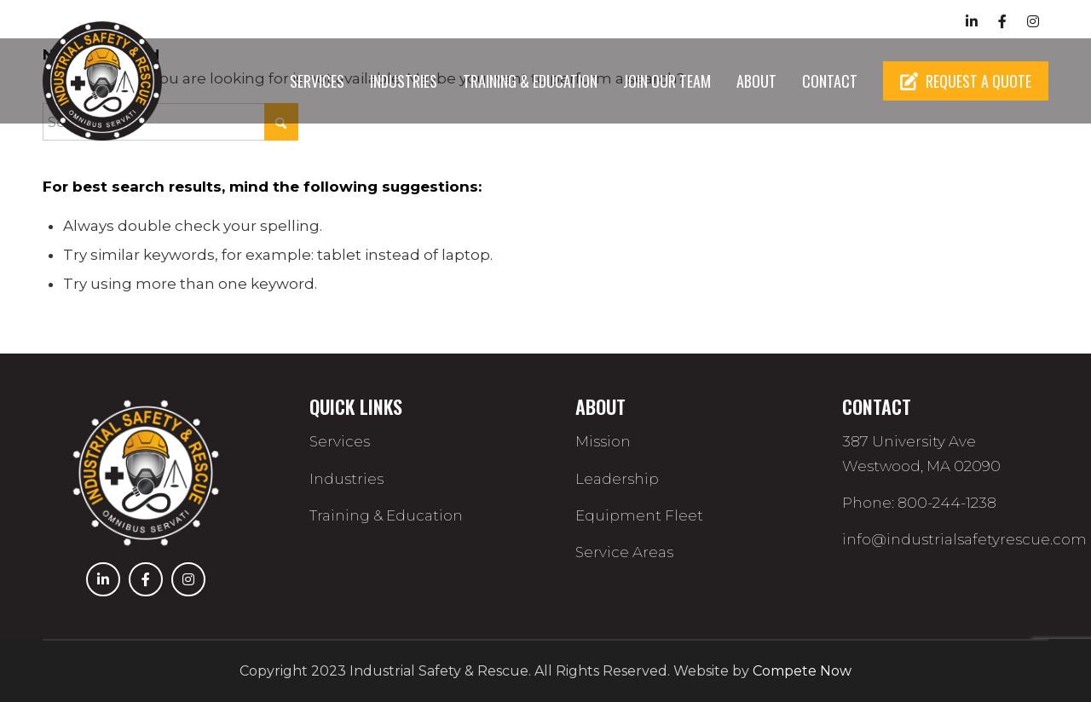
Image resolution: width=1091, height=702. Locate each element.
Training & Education (386, 515)
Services (339, 441)
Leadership (617, 478)
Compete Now (802, 671)
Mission (603, 441)
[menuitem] (317, 81)
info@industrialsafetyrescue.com (964, 539)
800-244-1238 (891, 21)
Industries (346, 478)
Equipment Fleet (639, 515)
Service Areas (624, 552)
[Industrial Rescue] (106, 81)
